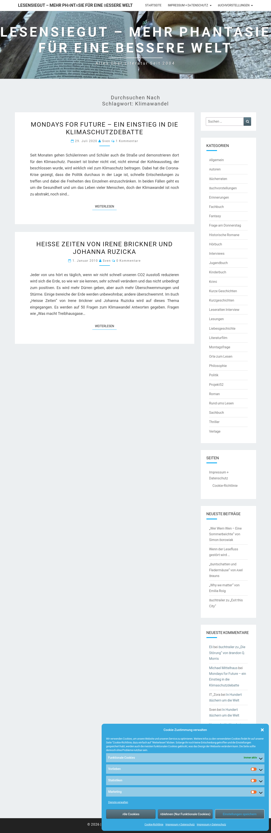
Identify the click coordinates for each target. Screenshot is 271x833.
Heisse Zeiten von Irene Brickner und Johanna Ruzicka (104, 247)
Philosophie (218, 366)
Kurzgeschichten (221, 300)
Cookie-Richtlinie (153, 824)
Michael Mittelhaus (223, 668)
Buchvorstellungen (233, 5)
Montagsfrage (219, 347)
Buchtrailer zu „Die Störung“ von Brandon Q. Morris (227, 652)
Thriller (214, 422)
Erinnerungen (219, 197)
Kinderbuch (217, 272)
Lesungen (216, 319)
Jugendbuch (218, 263)
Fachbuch (216, 207)
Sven (106, 141)
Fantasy (215, 216)
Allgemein (216, 160)
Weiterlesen (106, 206)
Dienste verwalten (118, 802)
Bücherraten (218, 179)
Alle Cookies (131, 814)
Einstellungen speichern (239, 814)
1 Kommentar (127, 141)
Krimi (213, 282)
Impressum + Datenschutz (180, 824)
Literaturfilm (218, 338)
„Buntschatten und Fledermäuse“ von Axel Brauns (226, 570)
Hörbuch (215, 244)
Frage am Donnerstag (225, 225)
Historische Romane (224, 235)
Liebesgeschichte (222, 328)
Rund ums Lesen (221, 403)
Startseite (153, 5)
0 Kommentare (128, 260)
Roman (214, 394)
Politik (213, 375)
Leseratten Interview (224, 309)
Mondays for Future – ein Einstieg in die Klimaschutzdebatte (104, 128)
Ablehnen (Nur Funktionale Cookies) (185, 814)
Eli (211, 647)
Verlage (215, 431)
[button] (262, 730)
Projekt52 (216, 384)
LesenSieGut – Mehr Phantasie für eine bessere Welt (75, 5)
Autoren (215, 169)
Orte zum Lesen (220, 356)
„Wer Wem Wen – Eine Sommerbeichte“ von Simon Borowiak (225, 534)
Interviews (217, 253)
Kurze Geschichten (223, 291)
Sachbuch (216, 412)
